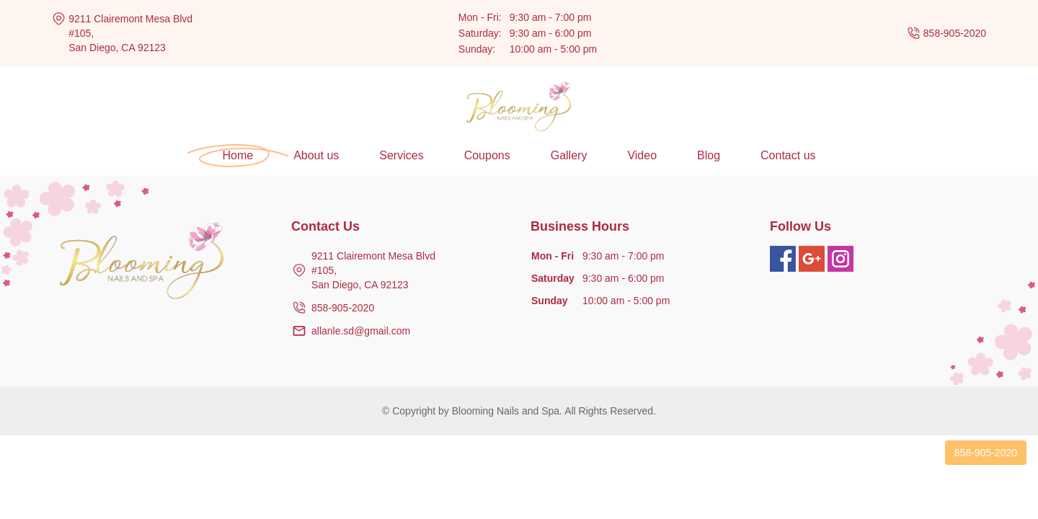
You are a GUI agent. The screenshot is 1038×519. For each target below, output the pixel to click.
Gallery (569, 155)
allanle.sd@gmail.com (360, 331)
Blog (708, 155)
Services (401, 155)
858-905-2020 (954, 33)
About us (316, 155)
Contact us (787, 155)
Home (237, 155)
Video (642, 155)
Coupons (487, 155)
